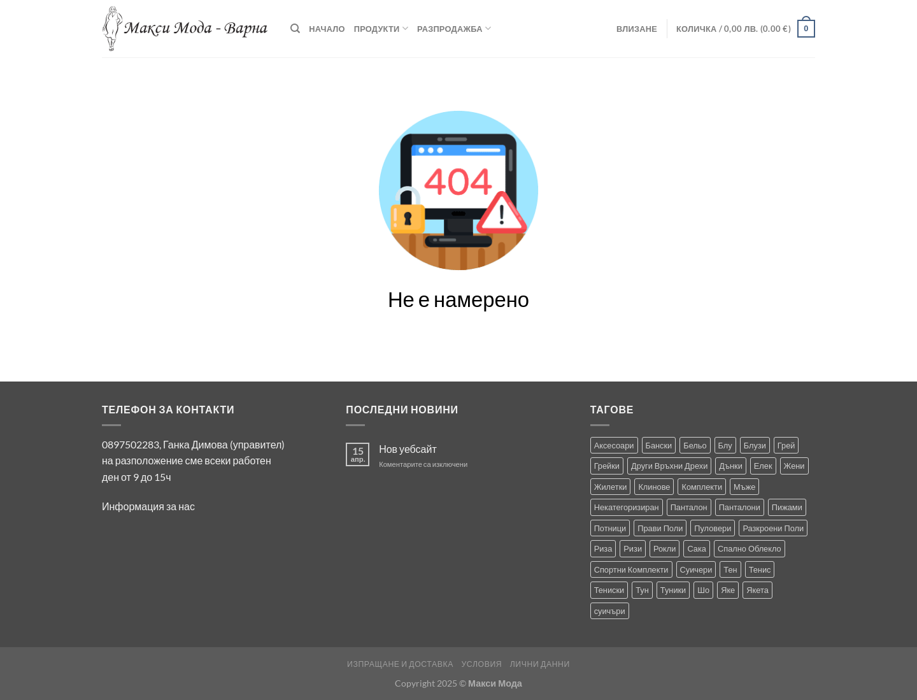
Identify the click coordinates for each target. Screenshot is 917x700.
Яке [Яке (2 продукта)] (728, 590)
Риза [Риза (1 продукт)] (603, 548)
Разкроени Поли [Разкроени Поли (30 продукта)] (773, 528)
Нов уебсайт (408, 449)
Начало (327, 29)
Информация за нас (148, 506)
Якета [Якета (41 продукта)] (757, 590)
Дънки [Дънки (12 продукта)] (730, 466)
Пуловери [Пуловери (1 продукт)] (712, 528)
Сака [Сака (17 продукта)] (696, 548)
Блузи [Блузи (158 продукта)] (755, 445)
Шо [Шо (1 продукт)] (703, 590)
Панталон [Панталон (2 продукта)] (689, 507)
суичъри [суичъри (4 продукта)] (609, 611)
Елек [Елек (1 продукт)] (763, 466)
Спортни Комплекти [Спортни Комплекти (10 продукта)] (631, 569)
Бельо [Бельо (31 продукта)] (694, 445)
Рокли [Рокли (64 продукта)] (664, 548)
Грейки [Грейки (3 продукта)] (607, 466)
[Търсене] (295, 29)
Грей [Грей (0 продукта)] (786, 445)
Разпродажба (454, 28)
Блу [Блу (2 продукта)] (725, 445)
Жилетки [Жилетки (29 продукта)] (610, 487)
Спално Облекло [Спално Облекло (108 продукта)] (749, 548)
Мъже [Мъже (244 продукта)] (744, 487)
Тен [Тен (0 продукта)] (730, 569)
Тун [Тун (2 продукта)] (642, 590)
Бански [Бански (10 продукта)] (659, 445)
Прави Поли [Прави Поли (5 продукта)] (660, 528)
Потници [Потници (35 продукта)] (610, 528)
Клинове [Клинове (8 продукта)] (654, 487)
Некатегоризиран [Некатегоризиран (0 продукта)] (626, 507)
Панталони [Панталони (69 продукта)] (739, 507)
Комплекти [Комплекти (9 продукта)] (701, 487)
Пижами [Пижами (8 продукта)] (787, 507)
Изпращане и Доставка (400, 664)
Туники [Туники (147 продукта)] (673, 590)
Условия (481, 664)
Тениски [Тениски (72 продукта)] (609, 590)
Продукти (381, 28)
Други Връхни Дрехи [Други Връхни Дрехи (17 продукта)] (669, 466)
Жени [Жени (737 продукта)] (794, 466)
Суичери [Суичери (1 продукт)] (696, 569)
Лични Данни (540, 664)
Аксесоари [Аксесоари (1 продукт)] (614, 445)
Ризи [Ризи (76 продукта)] (632, 548)
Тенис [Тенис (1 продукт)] (760, 569)
